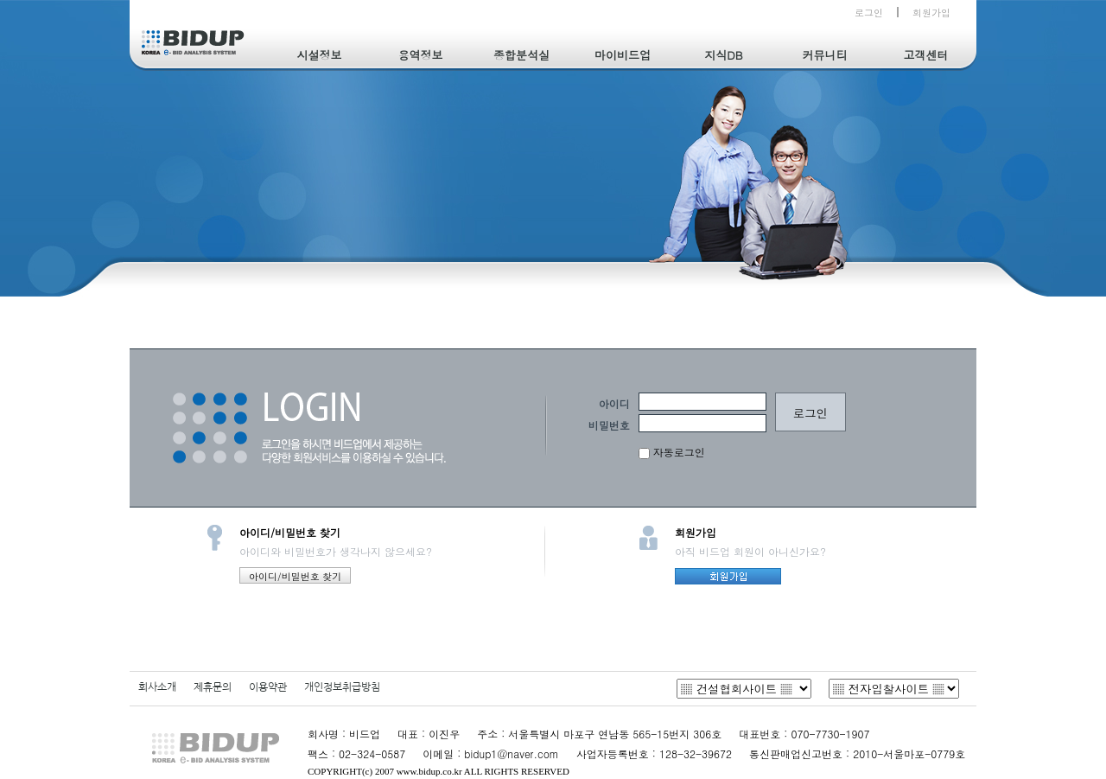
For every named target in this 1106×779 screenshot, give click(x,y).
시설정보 (319, 55)
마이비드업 (622, 55)
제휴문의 (213, 687)
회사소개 (157, 687)
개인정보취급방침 (342, 687)
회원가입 (931, 12)
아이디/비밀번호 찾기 (295, 576)
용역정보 (420, 55)
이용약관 (268, 687)
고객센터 (926, 55)
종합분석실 (521, 55)
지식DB (723, 55)
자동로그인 (672, 451)
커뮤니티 (825, 55)
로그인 (869, 12)
